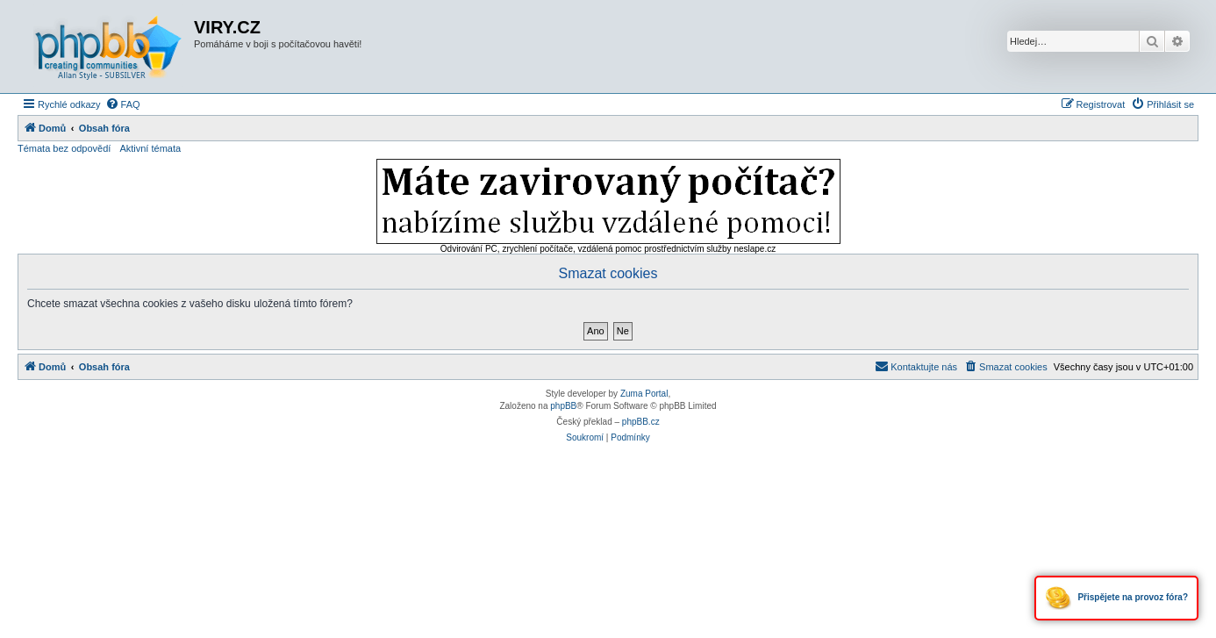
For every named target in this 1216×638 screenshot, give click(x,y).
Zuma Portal (644, 393)
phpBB (563, 406)
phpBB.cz (641, 422)
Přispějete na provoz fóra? (1116, 598)
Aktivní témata (150, 148)
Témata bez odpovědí (64, 148)
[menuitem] (122, 104)
